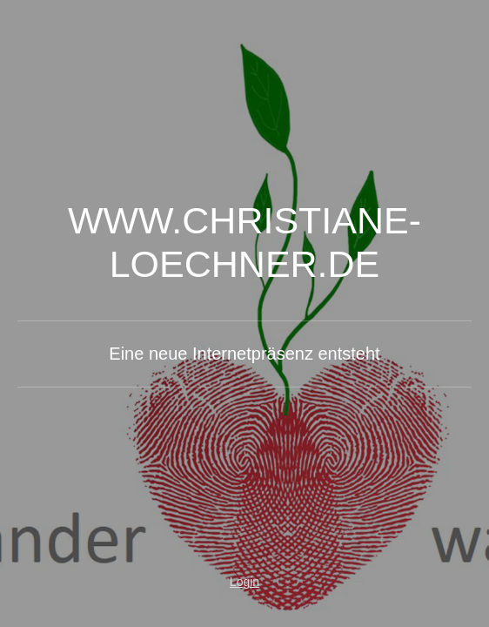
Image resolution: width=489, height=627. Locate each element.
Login (244, 582)
